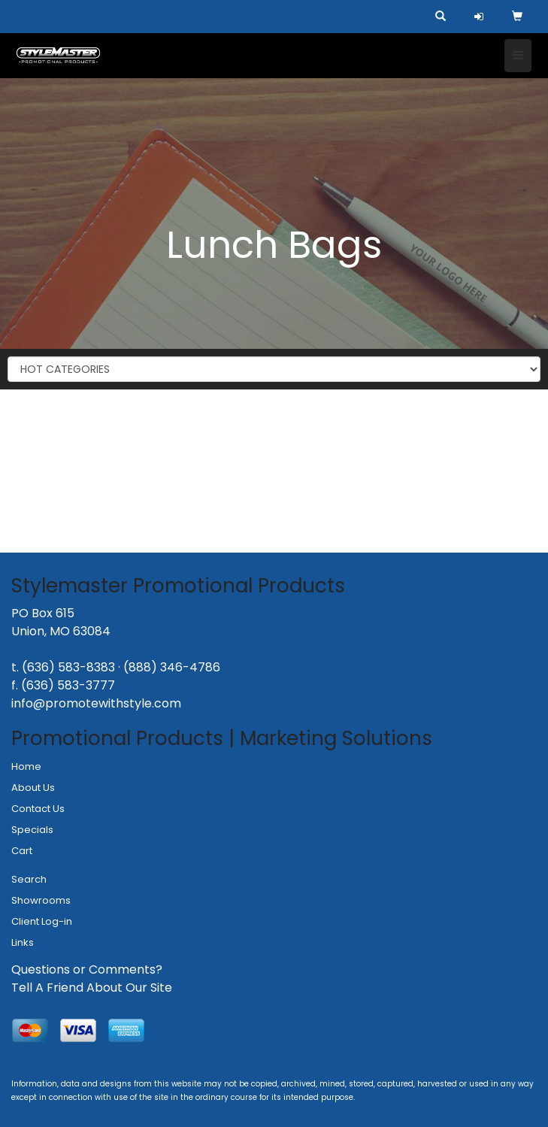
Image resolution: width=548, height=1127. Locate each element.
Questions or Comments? (86, 969)
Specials (32, 830)
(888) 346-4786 (171, 667)
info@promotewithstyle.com (96, 703)
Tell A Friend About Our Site (91, 987)
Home (26, 766)
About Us (33, 787)
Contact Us (38, 808)
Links (22, 942)
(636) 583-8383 (68, 667)
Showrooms (41, 900)
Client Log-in (41, 921)
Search (29, 879)
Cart (21, 851)
